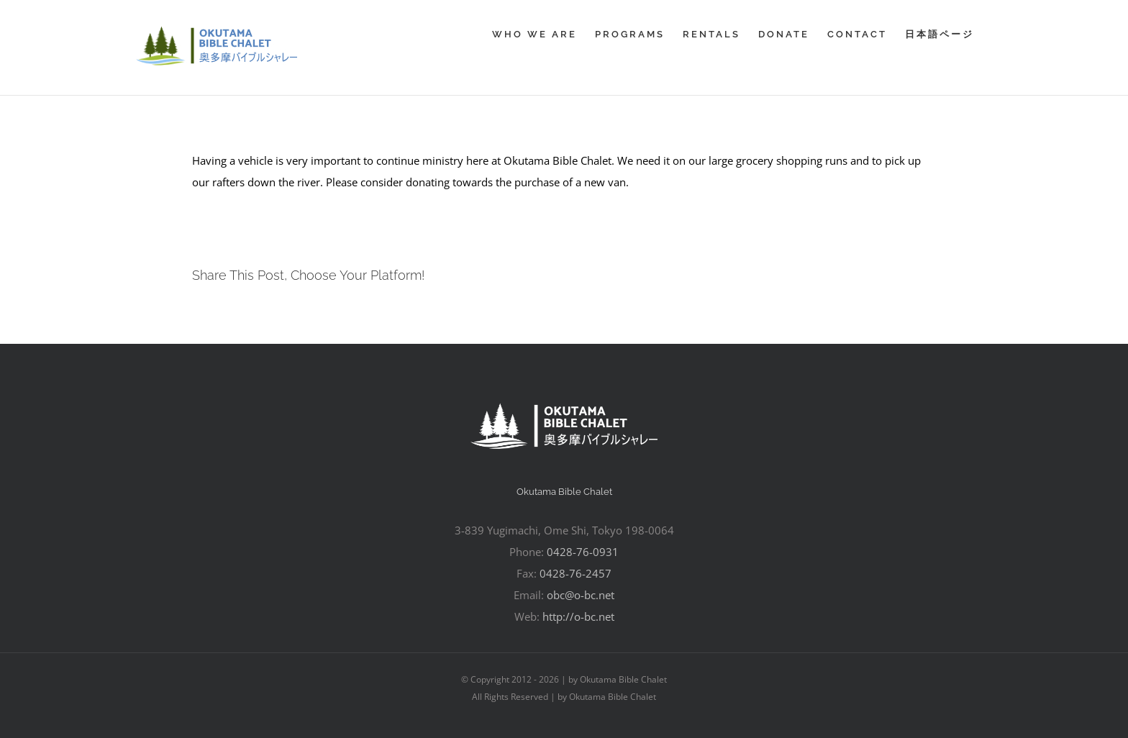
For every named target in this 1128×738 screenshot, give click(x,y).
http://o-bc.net (578, 616)
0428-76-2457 (575, 573)
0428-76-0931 (583, 552)
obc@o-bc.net (580, 595)
